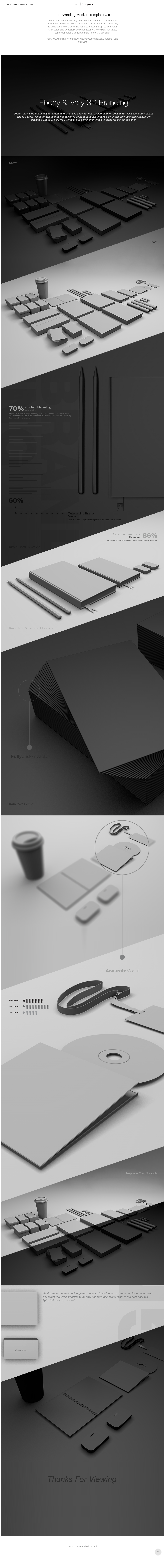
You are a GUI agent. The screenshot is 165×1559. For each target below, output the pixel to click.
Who (31, 4)
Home (9, 4)
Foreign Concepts (20, 4)
